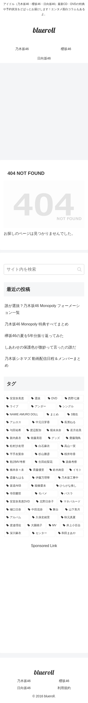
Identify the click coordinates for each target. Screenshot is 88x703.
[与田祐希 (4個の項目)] (13, 430)
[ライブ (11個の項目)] (16, 406)
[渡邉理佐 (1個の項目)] (14, 525)
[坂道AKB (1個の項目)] (16, 485)
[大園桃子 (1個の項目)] (35, 525)
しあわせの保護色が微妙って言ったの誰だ (40, 347)
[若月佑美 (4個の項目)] (74, 430)
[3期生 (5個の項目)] (74, 414)
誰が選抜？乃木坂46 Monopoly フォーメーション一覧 (42, 309)
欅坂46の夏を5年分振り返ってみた (34, 336)
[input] (44, 269)
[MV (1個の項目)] (53, 525)
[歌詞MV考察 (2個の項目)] (18, 462)
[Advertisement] (44, 113)
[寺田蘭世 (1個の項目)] (18, 493)
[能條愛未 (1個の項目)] (41, 485)
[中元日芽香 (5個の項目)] (44, 422)
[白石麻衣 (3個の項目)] (45, 446)
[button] (79, 269)
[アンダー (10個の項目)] (42, 406)
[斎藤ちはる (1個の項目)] (16, 477)
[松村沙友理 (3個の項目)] (18, 446)
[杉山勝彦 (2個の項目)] (45, 454)
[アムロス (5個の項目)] (16, 422)
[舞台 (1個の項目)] (54, 509)
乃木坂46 (24, 681)
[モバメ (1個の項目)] (45, 493)
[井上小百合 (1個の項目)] (72, 525)
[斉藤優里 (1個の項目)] (36, 470)
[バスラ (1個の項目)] (71, 493)
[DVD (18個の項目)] (54, 398)
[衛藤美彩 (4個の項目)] (35, 438)
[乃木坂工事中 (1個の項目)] (70, 477)
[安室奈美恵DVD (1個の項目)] (18, 501)
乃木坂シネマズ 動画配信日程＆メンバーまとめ (43, 362)
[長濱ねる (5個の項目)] (71, 422)
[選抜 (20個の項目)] (37, 398)
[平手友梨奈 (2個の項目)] (18, 454)
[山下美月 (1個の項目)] (73, 509)
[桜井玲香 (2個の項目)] (71, 454)
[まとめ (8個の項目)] (54, 414)
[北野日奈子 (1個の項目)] (45, 501)
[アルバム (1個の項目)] (16, 517)
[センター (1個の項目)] (42, 533)
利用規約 (64, 688)
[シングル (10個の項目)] (70, 406)
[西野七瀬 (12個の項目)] (73, 398)
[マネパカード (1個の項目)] (71, 501)
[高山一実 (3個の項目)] (71, 446)
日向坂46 (24, 688)
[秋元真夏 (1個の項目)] (71, 517)
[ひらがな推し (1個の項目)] (69, 485)
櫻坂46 (64, 681)
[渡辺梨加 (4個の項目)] (34, 430)
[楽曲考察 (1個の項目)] (72, 462)
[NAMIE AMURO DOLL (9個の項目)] (24, 414)
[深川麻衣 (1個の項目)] (16, 533)
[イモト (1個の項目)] (75, 470)
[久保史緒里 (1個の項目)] (44, 517)
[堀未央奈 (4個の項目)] (54, 430)
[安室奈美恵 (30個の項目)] (16, 398)
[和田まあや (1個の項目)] (70, 533)
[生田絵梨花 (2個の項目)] (46, 462)
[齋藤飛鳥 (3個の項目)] (74, 438)
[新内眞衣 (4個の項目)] (14, 438)
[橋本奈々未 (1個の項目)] (15, 470)
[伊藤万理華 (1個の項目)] (42, 477)
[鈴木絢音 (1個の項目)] (57, 470)
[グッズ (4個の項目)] (54, 438)
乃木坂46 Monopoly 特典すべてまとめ (37, 324)
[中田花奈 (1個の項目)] (36, 509)
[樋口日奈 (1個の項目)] (14, 509)
